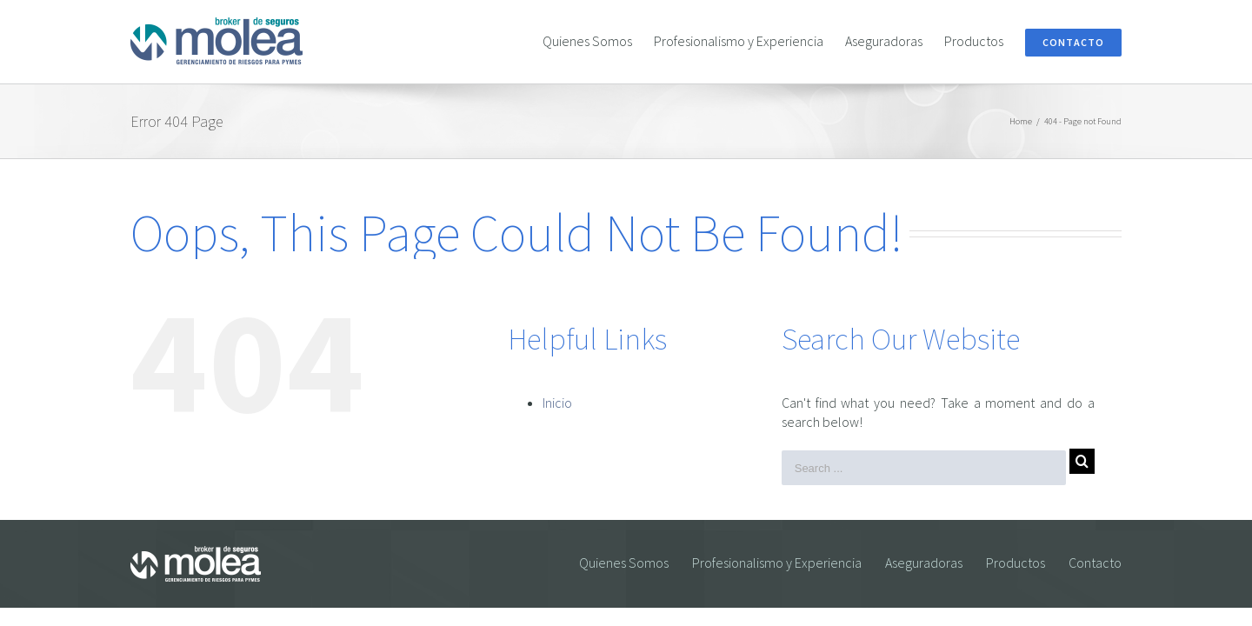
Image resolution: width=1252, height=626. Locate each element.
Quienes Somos (624, 562)
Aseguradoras (923, 562)
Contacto (1095, 562)
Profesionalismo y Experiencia (777, 562)
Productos (1015, 562)
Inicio (557, 402)
